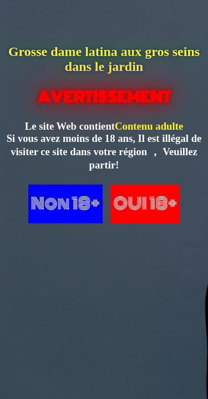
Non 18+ (65, 204)
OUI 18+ (145, 204)
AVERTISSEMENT (104, 97)
